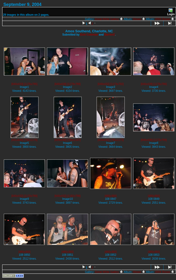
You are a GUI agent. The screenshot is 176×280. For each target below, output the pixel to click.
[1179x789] (74, 84)
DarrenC (109, 34)
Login (171, 12)
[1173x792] (117, 84)
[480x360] (111, 195)
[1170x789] (31, 195)
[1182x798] (74, 195)
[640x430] (147, 140)
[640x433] (17, 84)
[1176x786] (160, 84)
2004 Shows (164, 19)
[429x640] (60, 140)
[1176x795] (31, 84)
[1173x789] (160, 140)
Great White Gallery (109, 19)
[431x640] (17, 140)
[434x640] (104, 140)
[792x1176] (31, 140)
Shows (139, 19)
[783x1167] (74, 140)
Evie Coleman (89, 34)
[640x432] (104, 84)
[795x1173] (117, 140)
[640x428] (60, 84)
